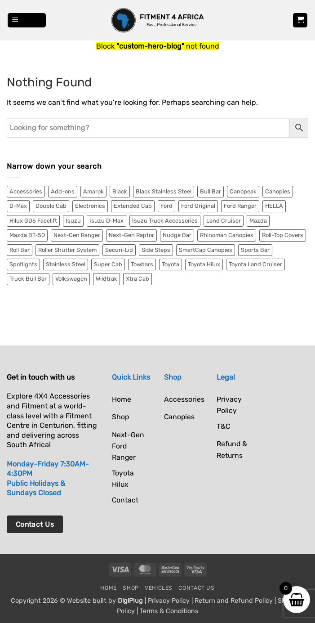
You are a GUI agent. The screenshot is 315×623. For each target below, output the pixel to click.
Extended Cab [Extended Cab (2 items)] (133, 205)
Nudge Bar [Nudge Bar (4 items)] (177, 235)
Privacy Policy (169, 601)
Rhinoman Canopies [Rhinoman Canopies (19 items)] (226, 235)
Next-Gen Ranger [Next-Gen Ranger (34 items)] (76, 235)
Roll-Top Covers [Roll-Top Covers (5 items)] (282, 235)
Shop (130, 588)
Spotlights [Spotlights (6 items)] (23, 264)
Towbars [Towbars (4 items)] (142, 264)
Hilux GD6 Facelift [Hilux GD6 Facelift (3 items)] (33, 220)
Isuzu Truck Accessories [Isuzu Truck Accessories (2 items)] (165, 220)
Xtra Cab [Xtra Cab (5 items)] (137, 278)
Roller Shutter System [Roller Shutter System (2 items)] (67, 250)
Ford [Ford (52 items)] (166, 205)
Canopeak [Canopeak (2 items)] (243, 191)
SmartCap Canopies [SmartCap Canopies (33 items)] (205, 250)
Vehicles (159, 588)
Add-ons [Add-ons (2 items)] (63, 191)
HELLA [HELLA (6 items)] (274, 205)
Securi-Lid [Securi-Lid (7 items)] (119, 250)
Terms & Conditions (169, 611)
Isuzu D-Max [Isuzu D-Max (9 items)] (106, 220)
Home (108, 588)
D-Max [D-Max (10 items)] (18, 205)
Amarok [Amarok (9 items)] (93, 191)
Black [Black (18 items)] (119, 191)
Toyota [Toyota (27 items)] (170, 264)
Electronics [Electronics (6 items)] (90, 205)
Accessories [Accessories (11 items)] (25, 191)
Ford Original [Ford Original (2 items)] (198, 205)
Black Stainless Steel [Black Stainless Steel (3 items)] (163, 191)
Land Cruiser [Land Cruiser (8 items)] (223, 220)
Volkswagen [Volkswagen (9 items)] (71, 278)
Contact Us (196, 588)
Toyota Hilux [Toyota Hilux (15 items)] (204, 264)
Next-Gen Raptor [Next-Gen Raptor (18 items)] (131, 235)
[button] (27, 20)
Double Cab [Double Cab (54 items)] (51, 205)
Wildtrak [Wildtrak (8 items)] (106, 278)
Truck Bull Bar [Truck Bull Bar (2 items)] (28, 278)
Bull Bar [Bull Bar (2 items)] (210, 191)
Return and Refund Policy (234, 601)
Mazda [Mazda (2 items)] (258, 220)
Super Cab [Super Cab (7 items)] (108, 264)
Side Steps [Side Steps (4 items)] (156, 250)
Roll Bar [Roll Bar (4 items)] (19, 250)
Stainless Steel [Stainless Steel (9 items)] (65, 264)
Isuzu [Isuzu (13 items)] (73, 220)
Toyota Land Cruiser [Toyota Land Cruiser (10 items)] (255, 264)
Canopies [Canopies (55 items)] (277, 191)
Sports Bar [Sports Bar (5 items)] (255, 250)
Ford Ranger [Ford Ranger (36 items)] (240, 205)
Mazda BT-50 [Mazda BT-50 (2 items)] (27, 235)
